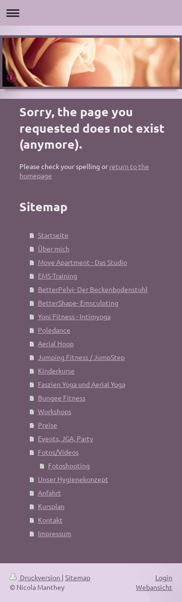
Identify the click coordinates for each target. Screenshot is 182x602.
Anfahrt (49, 492)
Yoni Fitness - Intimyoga (74, 316)
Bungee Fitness (61, 397)
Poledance (54, 329)
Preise (47, 424)
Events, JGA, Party (65, 438)
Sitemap (77, 577)
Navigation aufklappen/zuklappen (91, 12)
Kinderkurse (56, 370)
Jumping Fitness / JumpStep (81, 357)
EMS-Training (57, 275)
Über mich (53, 248)
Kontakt (50, 519)
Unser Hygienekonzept (73, 479)
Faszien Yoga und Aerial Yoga (81, 384)
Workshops (54, 411)
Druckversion (36, 577)
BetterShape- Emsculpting (78, 302)
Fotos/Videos (58, 452)
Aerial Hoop (56, 343)
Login (163, 577)
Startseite (53, 235)
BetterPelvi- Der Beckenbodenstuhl (93, 289)
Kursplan (51, 506)
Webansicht (154, 587)
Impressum (54, 533)
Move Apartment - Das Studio (82, 262)
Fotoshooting (69, 465)
